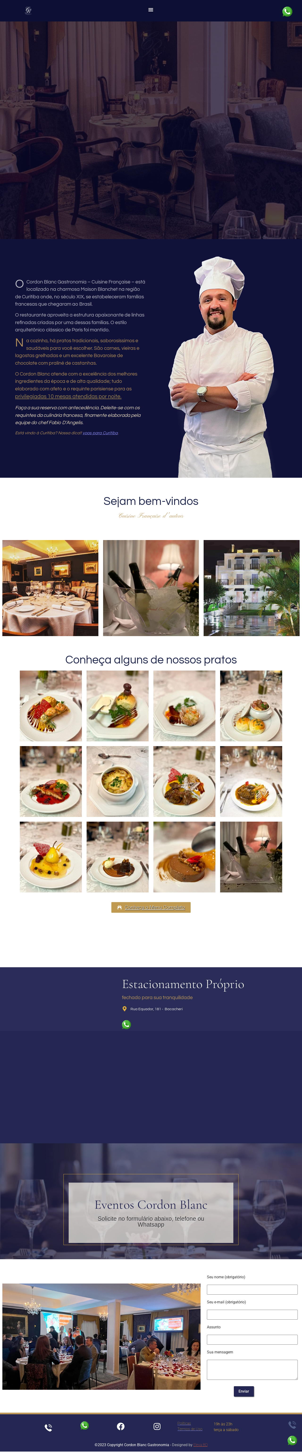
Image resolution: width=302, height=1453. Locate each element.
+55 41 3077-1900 (153, 225)
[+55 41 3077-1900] (140, 224)
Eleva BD (200, 1446)
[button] (151, 9)
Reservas (151, 180)
